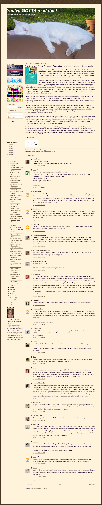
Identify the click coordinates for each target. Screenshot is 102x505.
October (12, 161)
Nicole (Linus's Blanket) (40, 250)
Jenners (35, 442)
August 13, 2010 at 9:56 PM (39, 452)
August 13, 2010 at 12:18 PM (39, 398)
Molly (34, 224)
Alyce (34, 368)
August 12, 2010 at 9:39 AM (39, 270)
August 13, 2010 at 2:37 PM (39, 411)
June (11, 289)
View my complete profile (13, 339)
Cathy (34, 357)
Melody (35, 159)
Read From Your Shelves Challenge (46, 151)
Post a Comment (31, 480)
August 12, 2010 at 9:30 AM (39, 257)
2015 (9, 144)
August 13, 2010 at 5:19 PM (39, 420)
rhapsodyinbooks (38, 261)
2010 (9, 154)
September (13, 163)
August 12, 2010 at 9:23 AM (39, 246)
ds (33, 342)
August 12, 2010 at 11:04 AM (39, 305)
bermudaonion (37, 235)
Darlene (35, 402)
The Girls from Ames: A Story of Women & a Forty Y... (16, 240)
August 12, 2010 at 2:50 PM (39, 337)
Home (61, 484)
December (12, 157)
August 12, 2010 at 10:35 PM (39, 378)
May (11, 291)
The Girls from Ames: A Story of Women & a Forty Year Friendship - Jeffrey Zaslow (59, 66)
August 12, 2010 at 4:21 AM (39, 165)
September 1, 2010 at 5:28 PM (39, 476)
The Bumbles (37, 383)
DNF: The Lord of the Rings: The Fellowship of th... (16, 229)
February (12, 297)
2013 (9, 148)
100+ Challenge (33, 151)
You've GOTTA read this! (32, 10)
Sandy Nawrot (14, 319)
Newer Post (28, 484)
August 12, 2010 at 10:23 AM (39, 296)
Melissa (35, 468)
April (11, 293)
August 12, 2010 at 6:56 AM (39, 187)
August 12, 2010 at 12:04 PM (39, 324)
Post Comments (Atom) (40, 488)
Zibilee (35, 274)
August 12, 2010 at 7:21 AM (39, 205)
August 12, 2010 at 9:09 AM (39, 231)
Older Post (92, 484)
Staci (34, 300)
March (12, 295)
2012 (9, 150)
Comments (11, 117)
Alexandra (36, 415)
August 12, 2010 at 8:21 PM (39, 363)
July (11, 287)
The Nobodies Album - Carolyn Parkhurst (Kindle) (15, 276)
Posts (10, 114)
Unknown (36, 191)
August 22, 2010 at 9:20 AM (39, 463)
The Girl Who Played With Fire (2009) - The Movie (16, 219)
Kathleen (35, 328)
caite (34, 170)
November (13, 159)
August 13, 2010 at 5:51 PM (39, 437)
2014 (9, 146)
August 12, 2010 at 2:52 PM (39, 352)
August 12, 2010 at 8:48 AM (39, 220)
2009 (9, 302)
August (12, 165)
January (12, 299)
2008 (9, 304)
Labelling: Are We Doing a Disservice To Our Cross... (16, 234)
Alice (34, 457)
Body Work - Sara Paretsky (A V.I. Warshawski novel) (16, 168)
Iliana (34, 424)
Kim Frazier (36, 209)
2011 (9, 152)
